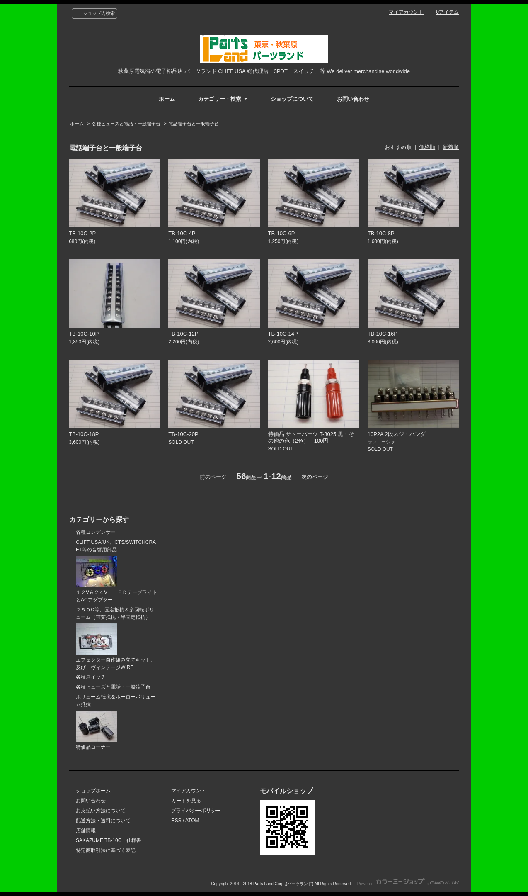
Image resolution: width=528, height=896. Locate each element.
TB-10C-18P (84, 434)
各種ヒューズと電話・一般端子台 (126, 123)
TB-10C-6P (281, 233)
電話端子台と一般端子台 (194, 123)
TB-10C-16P (382, 334)
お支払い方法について (101, 810)
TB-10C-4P (181, 233)
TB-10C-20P (183, 434)
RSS (176, 820)
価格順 (427, 147)
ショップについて (292, 99)
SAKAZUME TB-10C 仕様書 (108, 840)
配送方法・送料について (103, 820)
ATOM (192, 820)
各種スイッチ (91, 677)
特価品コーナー (96, 730)
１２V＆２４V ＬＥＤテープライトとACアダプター (116, 579)
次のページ (314, 477)
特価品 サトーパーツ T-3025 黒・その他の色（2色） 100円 (311, 437)
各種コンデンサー (96, 532)
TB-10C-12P (183, 334)
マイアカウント (406, 12)
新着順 (451, 147)
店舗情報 (86, 830)
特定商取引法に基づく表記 (106, 850)
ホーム (167, 99)
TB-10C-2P (82, 233)
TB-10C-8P (381, 233)
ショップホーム (93, 791)
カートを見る (186, 800)
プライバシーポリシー (196, 810)
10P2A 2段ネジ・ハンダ (397, 434)
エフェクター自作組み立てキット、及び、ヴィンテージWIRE (115, 646)
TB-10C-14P (283, 334)
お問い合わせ (353, 99)
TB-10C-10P (84, 334)
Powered (408, 883)
